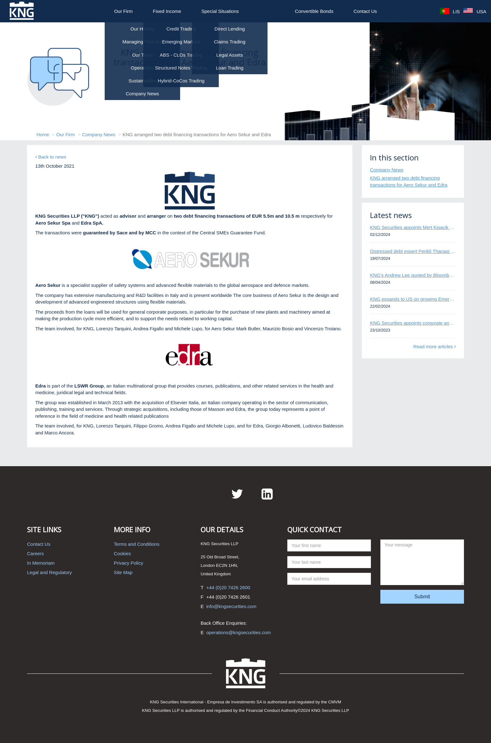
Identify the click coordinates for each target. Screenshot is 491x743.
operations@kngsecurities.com (238, 632)
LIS (450, 11)
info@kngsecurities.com (231, 606)
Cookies (122, 553)
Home (42, 134)
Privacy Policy (128, 563)
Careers (35, 553)
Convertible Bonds (314, 11)
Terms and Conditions (136, 544)
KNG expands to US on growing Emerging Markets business (413, 299)
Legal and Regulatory (49, 572)
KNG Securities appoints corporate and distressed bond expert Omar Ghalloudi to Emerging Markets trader (413, 323)
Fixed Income (167, 11)
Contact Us (365, 11)
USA (474, 11)
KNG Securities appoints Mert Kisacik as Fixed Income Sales (413, 227)
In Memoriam (41, 563)
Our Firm (123, 11)
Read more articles (434, 346)
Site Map (123, 572)
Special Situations (220, 11)
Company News (98, 134)
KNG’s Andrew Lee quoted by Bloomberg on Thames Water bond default (413, 275)
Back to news (50, 156)
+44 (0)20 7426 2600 (228, 587)
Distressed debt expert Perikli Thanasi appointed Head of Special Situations (413, 251)
